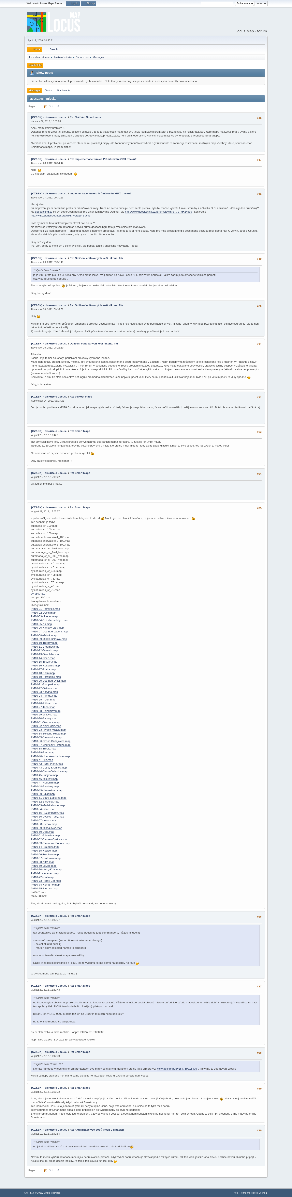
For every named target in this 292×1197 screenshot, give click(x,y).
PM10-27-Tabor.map (43, 707)
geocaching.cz (43, 211)
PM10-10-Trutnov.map (44, 642)
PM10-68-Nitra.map (42, 861)
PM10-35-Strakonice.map (46, 737)
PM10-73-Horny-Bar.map (46, 880)
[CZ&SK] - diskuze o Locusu (49, 117)
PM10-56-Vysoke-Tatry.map (47, 816)
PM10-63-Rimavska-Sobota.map (50, 843)
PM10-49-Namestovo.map (46, 790)
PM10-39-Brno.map (42, 752)
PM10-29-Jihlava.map (44, 714)
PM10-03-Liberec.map (44, 616)
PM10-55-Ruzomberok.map (47, 812)
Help (236, 1193)
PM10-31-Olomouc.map (45, 722)
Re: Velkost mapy (81, 396)
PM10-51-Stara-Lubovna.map (49, 797)
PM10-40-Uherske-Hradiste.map (50, 756)
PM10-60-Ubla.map (42, 831)
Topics (48, 90)
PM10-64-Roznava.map (45, 846)
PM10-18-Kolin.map (43, 673)
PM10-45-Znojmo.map (44, 775)
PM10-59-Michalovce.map (46, 827)
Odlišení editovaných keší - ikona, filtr (94, 343)
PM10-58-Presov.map (44, 824)
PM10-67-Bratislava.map (46, 858)
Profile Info (35, 65)
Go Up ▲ (263, 1193)
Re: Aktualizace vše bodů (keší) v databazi (97, 1129)
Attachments (63, 90)
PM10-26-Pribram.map (44, 703)
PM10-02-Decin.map (43, 612)
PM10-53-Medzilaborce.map (48, 805)
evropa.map (38, 593)
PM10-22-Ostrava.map (44, 688)
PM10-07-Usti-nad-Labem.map (49, 631)
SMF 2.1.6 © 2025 (33, 1193)
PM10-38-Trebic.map (43, 748)
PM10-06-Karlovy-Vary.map (47, 627)
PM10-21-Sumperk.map (45, 684)
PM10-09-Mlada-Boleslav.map (49, 639)
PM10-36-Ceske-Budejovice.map (51, 741)
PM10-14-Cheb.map (43, 658)
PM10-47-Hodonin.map (45, 782)
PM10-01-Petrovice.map (45, 608)
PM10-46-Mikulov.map (44, 778)
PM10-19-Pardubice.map (46, 676)
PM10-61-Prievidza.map (45, 835)
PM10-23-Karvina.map (44, 691)
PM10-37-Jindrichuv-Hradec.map (51, 744)
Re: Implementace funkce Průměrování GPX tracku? (103, 159)
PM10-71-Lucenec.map (45, 873)
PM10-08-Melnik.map (44, 635)
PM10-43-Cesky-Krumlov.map (49, 767)
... (55, 106)
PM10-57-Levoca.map (44, 820)
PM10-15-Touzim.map (44, 661)
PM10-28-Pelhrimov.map (45, 710)
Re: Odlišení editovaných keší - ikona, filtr (96, 258)
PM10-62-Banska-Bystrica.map (49, 839)
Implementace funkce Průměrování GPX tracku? (100, 193)
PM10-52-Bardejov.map (45, 801)
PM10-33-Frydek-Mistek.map (48, 729)
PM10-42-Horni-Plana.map (47, 763)
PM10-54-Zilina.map (43, 809)
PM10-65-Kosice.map (44, 850)
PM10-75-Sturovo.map (44, 888)
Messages (34, 90)
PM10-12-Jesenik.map (44, 650)
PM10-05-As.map (41, 624)
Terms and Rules (248, 1193)
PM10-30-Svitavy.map (44, 718)
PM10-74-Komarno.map (45, 884)
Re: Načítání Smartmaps (85, 117)
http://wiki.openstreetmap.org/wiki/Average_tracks (60, 215)
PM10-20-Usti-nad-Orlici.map (48, 680)
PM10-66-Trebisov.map (45, 854)
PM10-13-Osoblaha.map (45, 654)
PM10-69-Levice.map (44, 865)
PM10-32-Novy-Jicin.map (46, 725)
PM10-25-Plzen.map (43, 699)
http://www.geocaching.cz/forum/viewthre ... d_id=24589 (158, 211)
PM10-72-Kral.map (42, 877)
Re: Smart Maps (80, 431)
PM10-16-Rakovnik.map (45, 665)
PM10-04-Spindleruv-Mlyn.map (49, 620)
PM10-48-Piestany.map (45, 786)
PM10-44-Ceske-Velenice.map (49, 771)
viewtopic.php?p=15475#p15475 (177, 1068)
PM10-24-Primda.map (44, 695)
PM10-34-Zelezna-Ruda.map (48, 733)
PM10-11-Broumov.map (45, 646)
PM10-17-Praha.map (43, 669)
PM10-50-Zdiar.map (43, 793)
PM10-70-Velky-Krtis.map (46, 869)
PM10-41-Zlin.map (42, 759)
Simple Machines (51, 1193)
